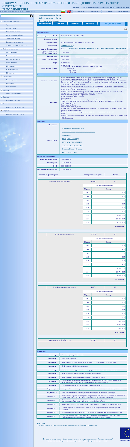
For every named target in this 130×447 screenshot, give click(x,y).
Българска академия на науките (73, 128)
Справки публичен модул (15, 114)
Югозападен (10, 66)
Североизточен (11, 63)
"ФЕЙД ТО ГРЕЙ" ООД (70, 139)
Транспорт (10, 25)
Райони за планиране (10, 49)
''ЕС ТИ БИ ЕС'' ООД (69, 152)
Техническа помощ (13, 38)
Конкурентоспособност (14, 35)
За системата (123, 11)
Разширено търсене (13, 100)
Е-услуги (94, 11)
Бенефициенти (11, 80)
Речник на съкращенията (15, 107)
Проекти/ (20, 11)
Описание (60, 24)
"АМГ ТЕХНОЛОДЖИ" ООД (72, 145)
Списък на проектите (13, 93)
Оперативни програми (11, 21)
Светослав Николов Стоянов (72, 149)
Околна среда (11, 28)
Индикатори (90, 24)
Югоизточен (10, 73)
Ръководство (80, 11)
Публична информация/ (8, 11)
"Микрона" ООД (67, 46)
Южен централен (12, 69)
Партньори (10, 83)
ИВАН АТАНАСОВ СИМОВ (72, 142)
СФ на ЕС (108, 11)
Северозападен (11, 56)
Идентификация (45, 24)
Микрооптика (66, 135)
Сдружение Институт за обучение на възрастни (78, 132)
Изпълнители (11, 87)
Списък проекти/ (29, 11)
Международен (11, 52)
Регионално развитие (13, 32)
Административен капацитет (16, 45)
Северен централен (13, 59)
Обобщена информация (112, 24)
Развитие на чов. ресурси (15, 42)
